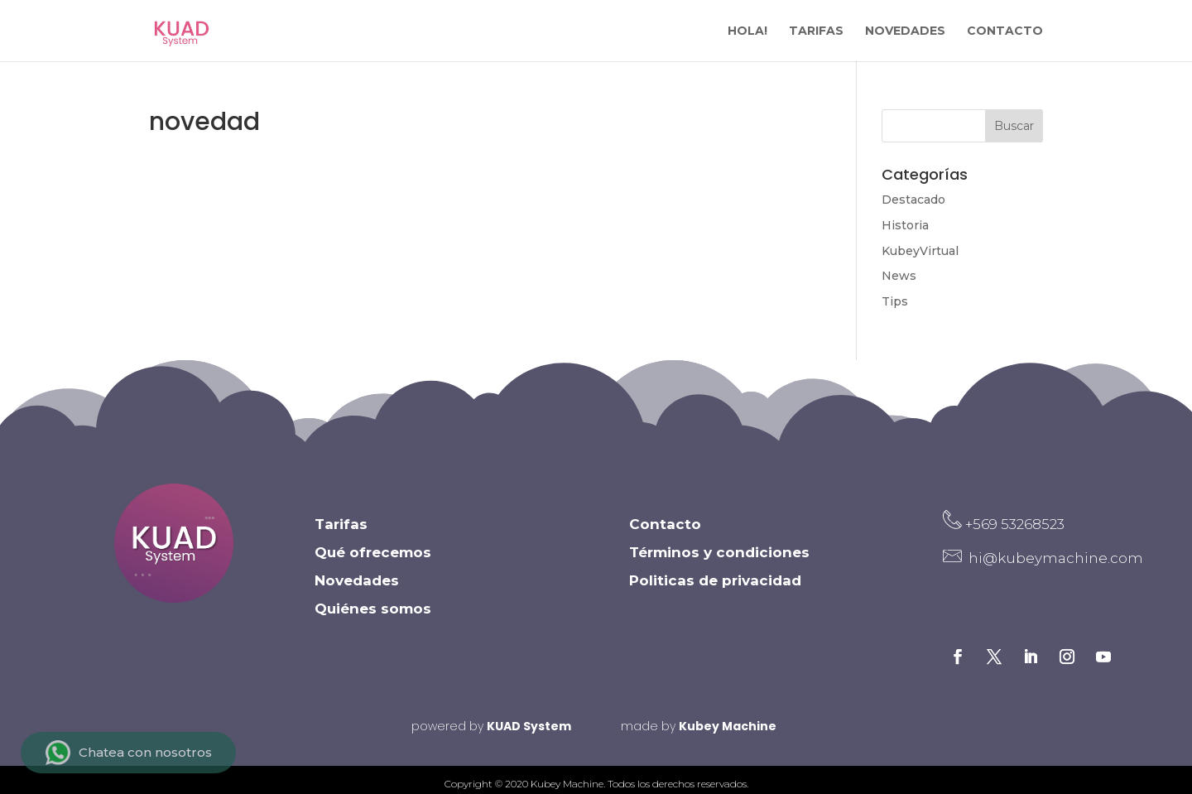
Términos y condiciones (719, 560)
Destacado (913, 199)
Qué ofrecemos (373, 560)
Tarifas (341, 532)
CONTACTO (1005, 31)
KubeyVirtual (920, 250)
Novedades (357, 588)
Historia (905, 225)
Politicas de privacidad (715, 588)
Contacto (665, 532)
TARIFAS (816, 31)
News (899, 275)
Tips (895, 301)
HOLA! (747, 31)
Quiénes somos (373, 617)
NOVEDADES (905, 31)
